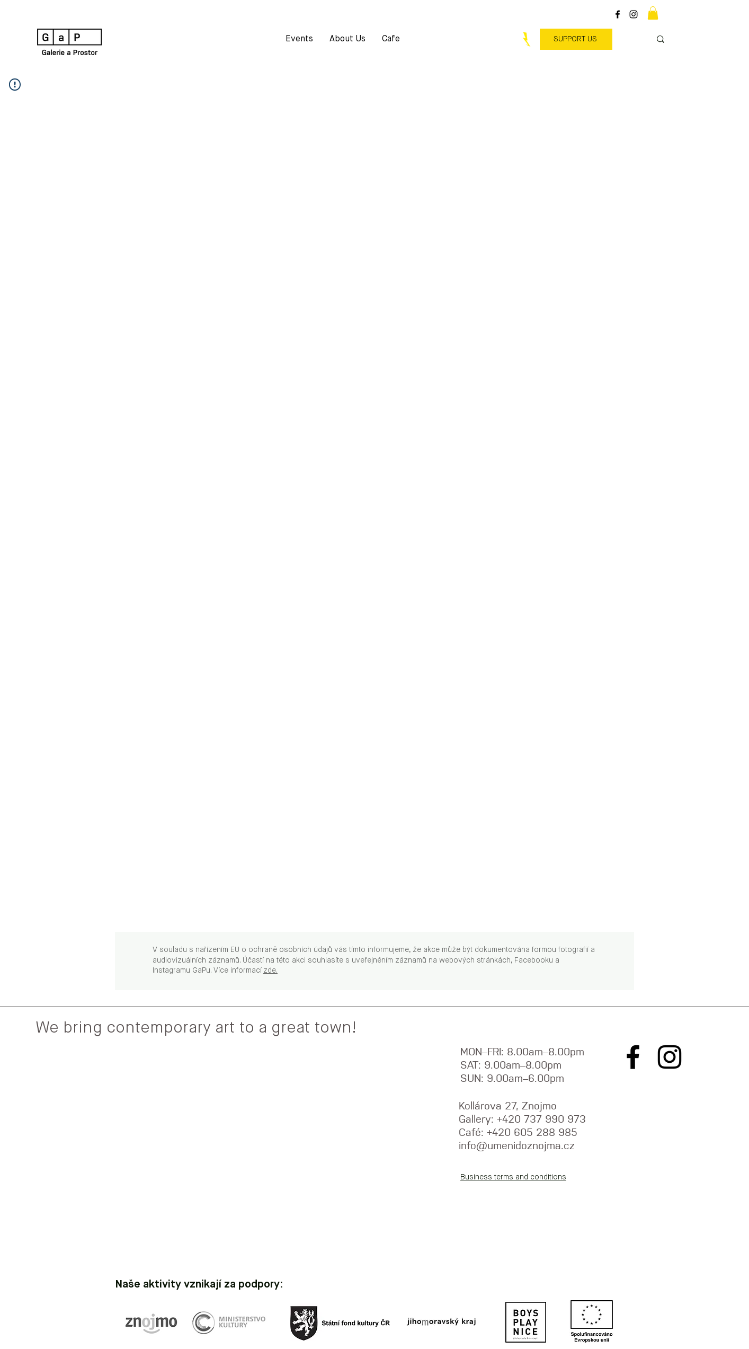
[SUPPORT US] (576, 39)
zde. (270, 970)
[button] (652, 13)
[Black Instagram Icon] (633, 14)
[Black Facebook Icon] (617, 14)
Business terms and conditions (513, 1177)
